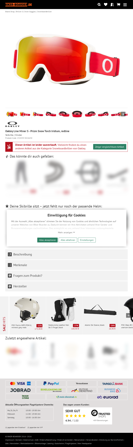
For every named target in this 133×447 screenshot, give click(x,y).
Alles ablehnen (68, 239)
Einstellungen (87, 239)
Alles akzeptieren (47, 239)
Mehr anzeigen (66, 232)
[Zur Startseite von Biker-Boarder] (18, 4)
